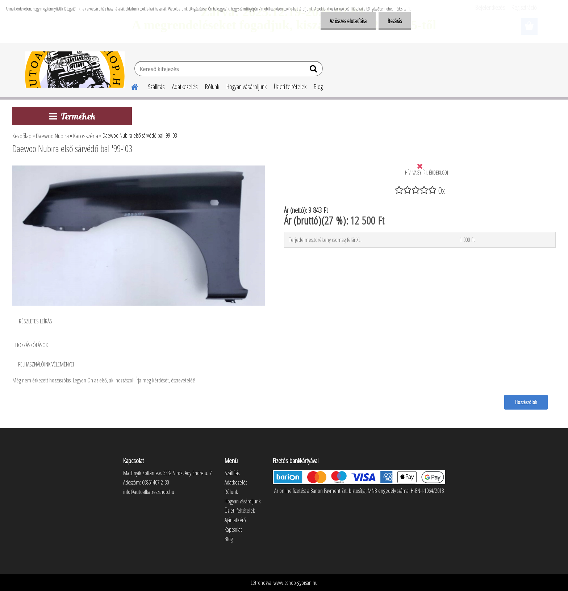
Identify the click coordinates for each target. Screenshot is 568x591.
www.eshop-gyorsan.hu (295, 583)
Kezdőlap (22, 135)
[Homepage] (130, 85)
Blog (318, 86)
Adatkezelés (185, 86)
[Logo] (75, 69)
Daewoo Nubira (52, 135)
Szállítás (156, 86)
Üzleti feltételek (290, 86)
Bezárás (395, 21)
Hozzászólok (526, 402)
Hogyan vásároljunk (246, 86)
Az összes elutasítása (348, 21)
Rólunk (212, 86)
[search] (314, 70)
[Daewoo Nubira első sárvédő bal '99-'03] (138, 168)
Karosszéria (85, 135)
